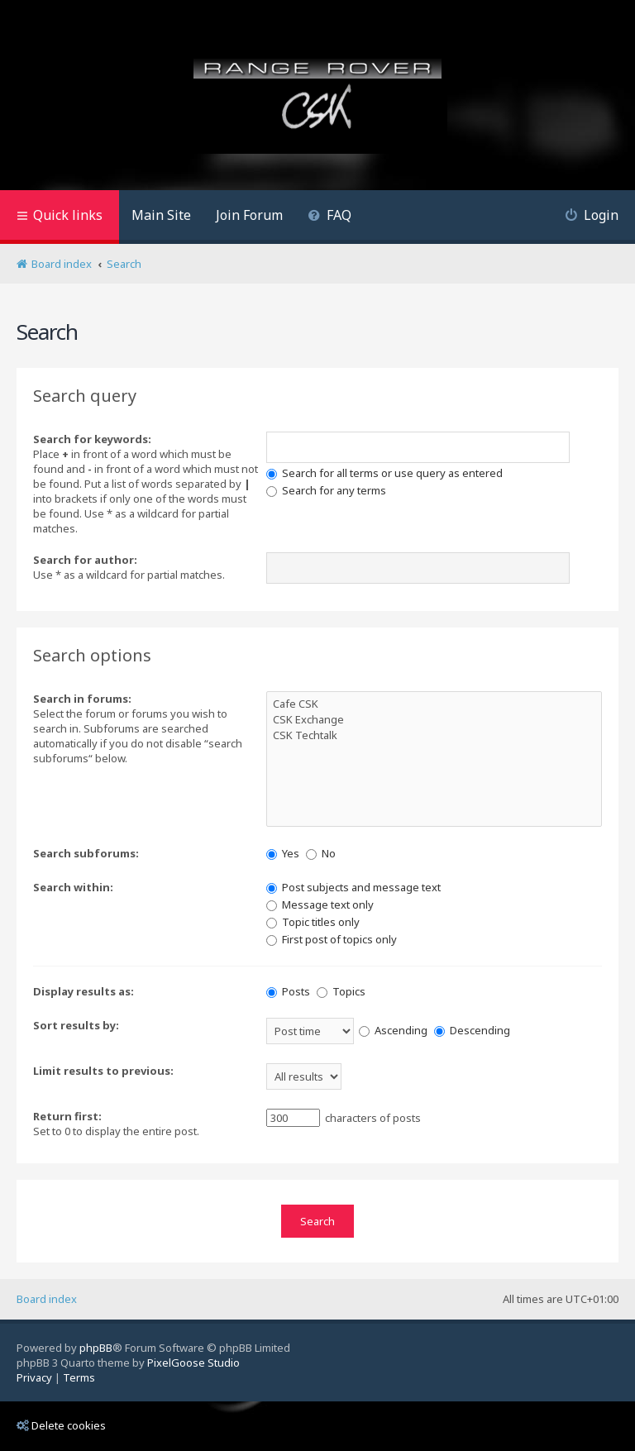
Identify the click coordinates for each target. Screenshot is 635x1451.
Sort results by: (76, 1025)
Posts (288, 991)
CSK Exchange (434, 720)
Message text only (320, 904)
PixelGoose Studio (193, 1362)
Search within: (73, 887)
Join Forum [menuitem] (249, 215)
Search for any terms (326, 490)
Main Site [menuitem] (161, 215)
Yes (282, 853)
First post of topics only (331, 939)
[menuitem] (329, 217)
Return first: (67, 1116)
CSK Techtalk (434, 735)
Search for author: (85, 559)
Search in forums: (82, 698)
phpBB (95, 1347)
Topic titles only (313, 921)
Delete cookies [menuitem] (61, 1425)
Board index (47, 1298)
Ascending (393, 1030)
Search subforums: (86, 853)
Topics (341, 991)
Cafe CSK (434, 704)
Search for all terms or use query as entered (384, 472)
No (321, 853)
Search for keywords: (92, 439)
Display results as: (83, 991)
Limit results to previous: (103, 1070)
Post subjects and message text (353, 887)
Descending (472, 1030)
